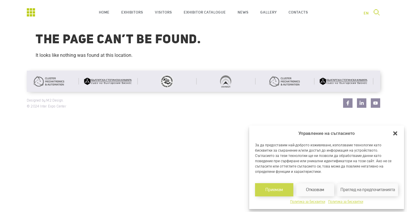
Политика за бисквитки (307, 202)
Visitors (163, 12)
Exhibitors (132, 12)
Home (104, 12)
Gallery (268, 12)
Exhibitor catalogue (205, 12)
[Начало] (31, 12)
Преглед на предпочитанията (367, 190)
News (243, 12)
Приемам (274, 190)
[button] (395, 133)
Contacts (298, 12)
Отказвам (315, 190)
